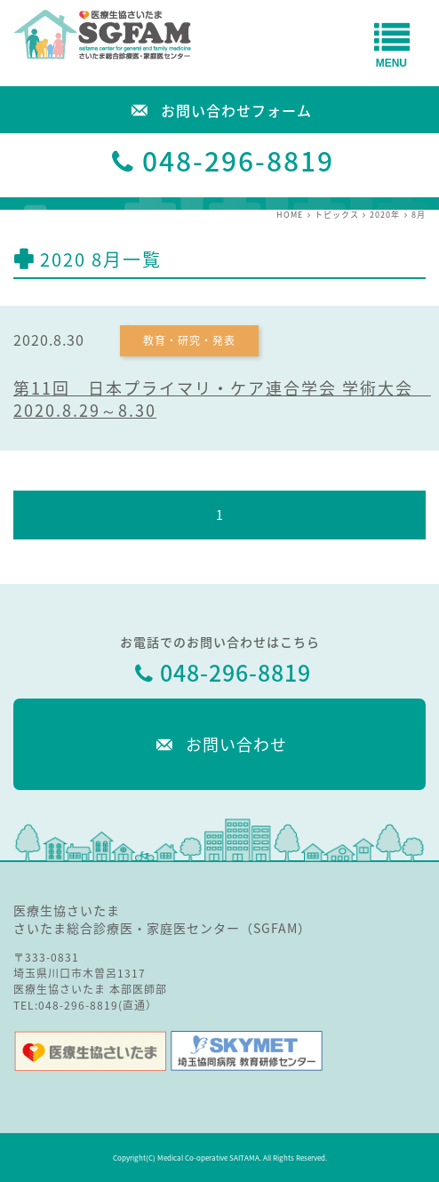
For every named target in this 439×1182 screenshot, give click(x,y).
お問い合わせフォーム (219, 109)
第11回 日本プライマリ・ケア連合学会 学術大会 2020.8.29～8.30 (222, 399)
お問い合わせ (219, 743)
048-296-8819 (238, 160)
